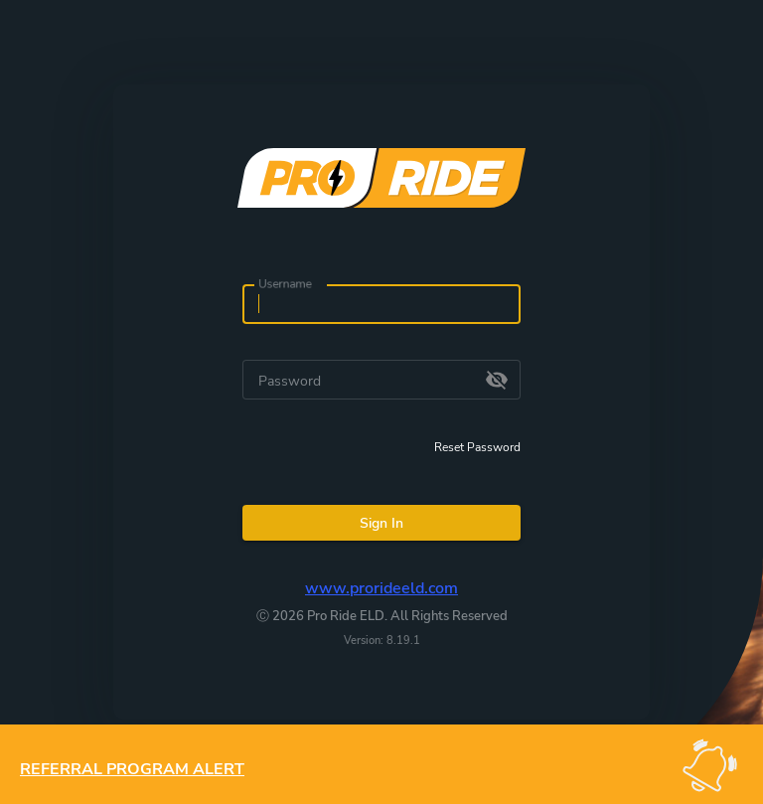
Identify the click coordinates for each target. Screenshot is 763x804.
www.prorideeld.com (381, 588)
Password (289, 381)
